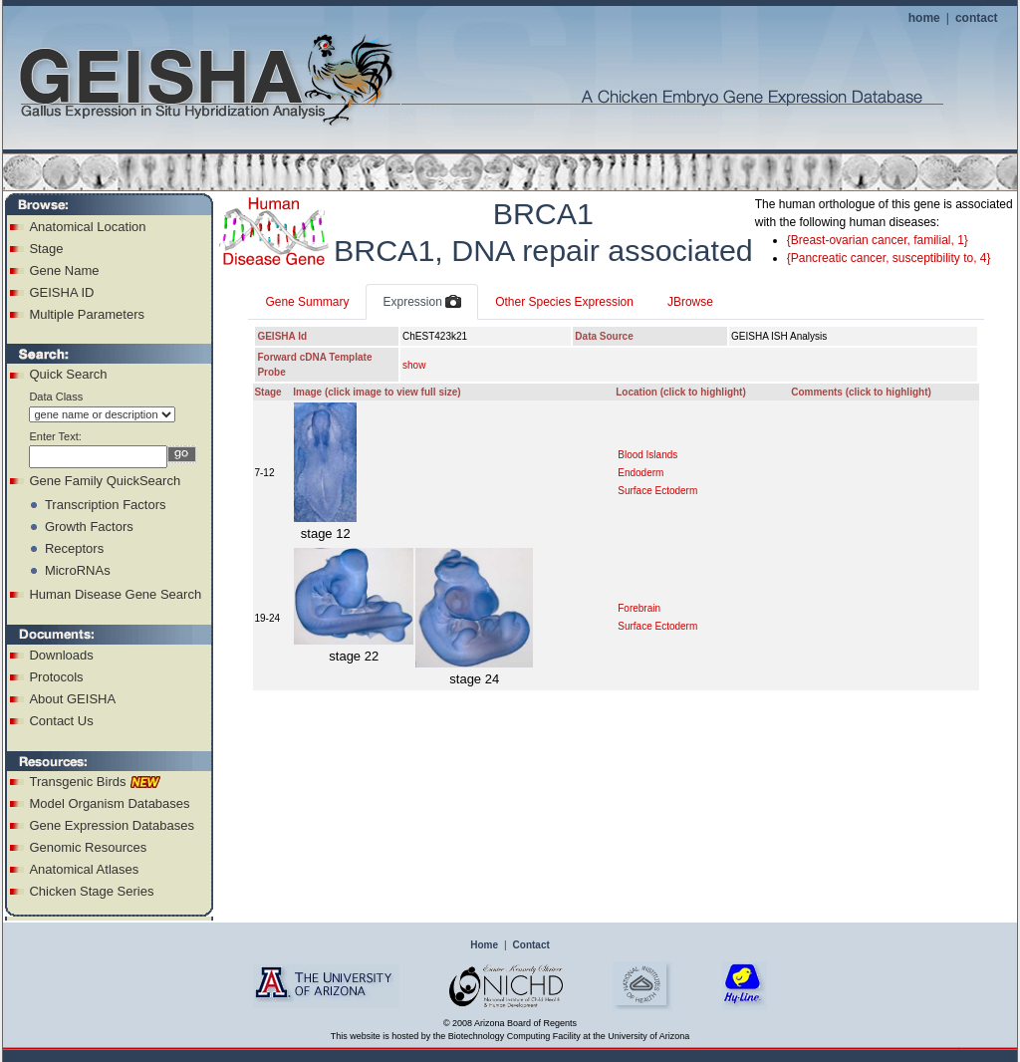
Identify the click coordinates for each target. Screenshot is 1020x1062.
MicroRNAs (78, 570)
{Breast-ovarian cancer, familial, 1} (877, 240)
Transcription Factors (105, 504)
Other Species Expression (564, 302)
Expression (421, 303)
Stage (46, 248)
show (413, 365)
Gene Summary (307, 302)
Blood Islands (647, 454)
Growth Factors (89, 526)
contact (976, 18)
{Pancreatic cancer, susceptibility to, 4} (889, 258)
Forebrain (639, 608)
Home (484, 944)
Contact (531, 944)
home (924, 18)
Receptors (74, 548)
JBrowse (690, 302)
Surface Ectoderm (657, 490)
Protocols (56, 676)
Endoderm (640, 472)
